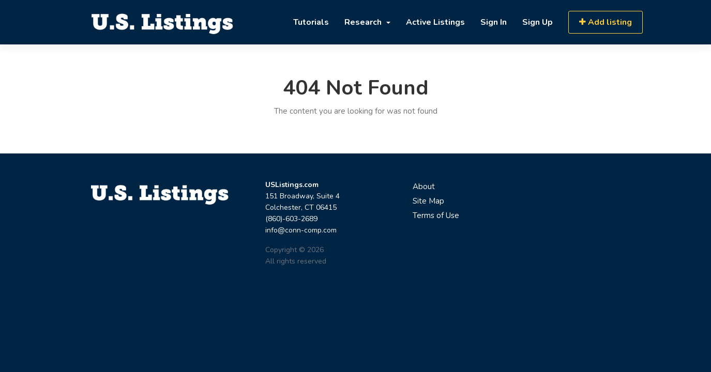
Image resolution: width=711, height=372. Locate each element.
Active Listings (435, 22)
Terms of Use (436, 215)
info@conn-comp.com (301, 230)
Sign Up (537, 22)
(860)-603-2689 (291, 219)
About (424, 186)
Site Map (428, 201)
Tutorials (311, 22)
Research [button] (364, 22)
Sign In (493, 22)
